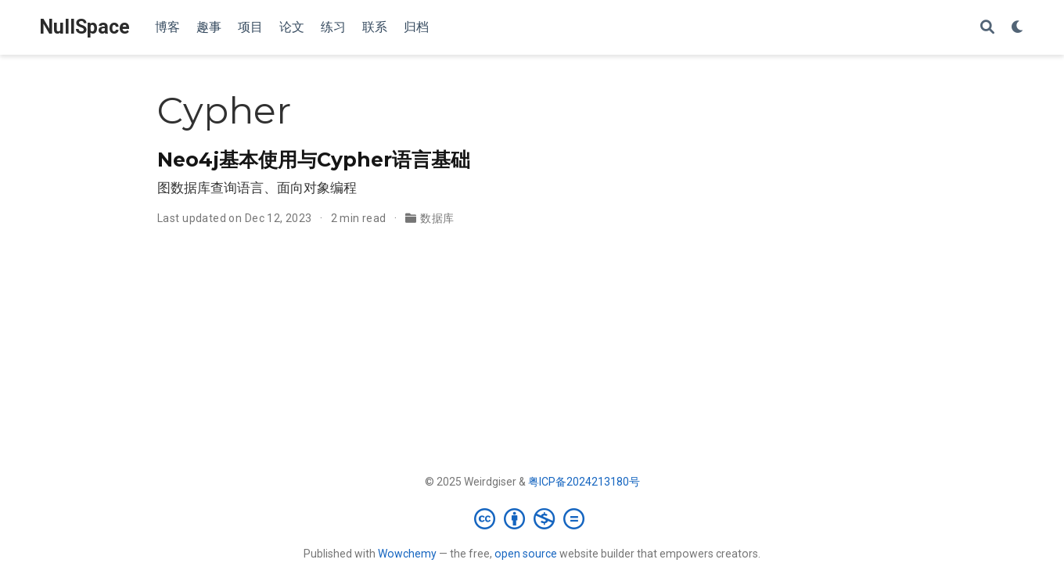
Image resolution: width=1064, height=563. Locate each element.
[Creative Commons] (532, 518)
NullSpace (84, 27)
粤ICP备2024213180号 (584, 481)
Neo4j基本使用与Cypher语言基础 (313, 159)
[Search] (987, 28)
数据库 (437, 218)
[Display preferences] (1018, 28)
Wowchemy (407, 553)
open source (525, 553)
